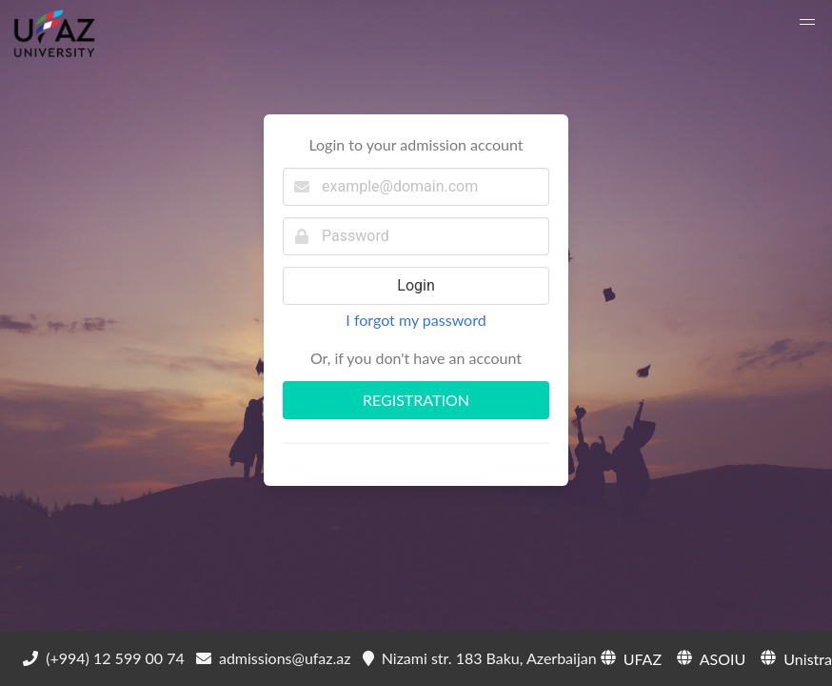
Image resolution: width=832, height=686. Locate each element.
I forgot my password (415, 320)
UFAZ (629, 657)
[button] (807, 25)
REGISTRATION (416, 400)
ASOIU (709, 657)
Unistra (794, 657)
